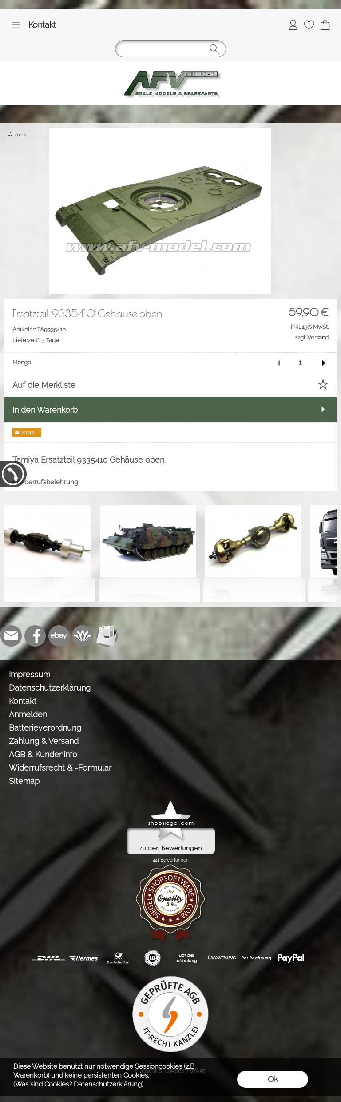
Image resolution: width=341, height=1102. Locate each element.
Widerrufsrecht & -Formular (60, 767)
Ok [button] (273, 1079)
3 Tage (35, 340)
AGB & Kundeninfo (43, 754)
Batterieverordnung (45, 727)
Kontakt (42, 24)
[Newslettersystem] (107, 636)
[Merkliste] (309, 25)
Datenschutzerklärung (50, 687)
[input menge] (300, 362)
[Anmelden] (293, 25)
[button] (16, 25)
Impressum (29, 674)
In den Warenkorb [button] (45, 410)
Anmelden (28, 714)
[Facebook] (35, 636)
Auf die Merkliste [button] (43, 385)
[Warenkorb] (325, 25)
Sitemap (24, 781)
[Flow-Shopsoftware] (83, 636)
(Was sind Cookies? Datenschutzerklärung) (78, 1084)
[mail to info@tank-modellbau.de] (11, 636)
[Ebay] (59, 636)
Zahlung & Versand (44, 741)
